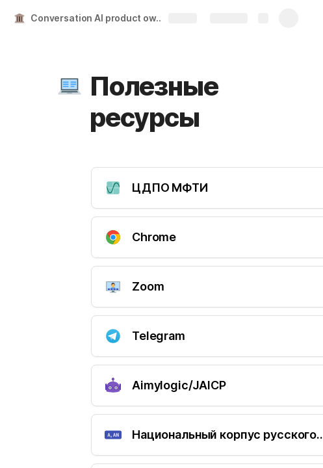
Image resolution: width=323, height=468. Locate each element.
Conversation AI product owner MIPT (100, 17)
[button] (69, 86)
